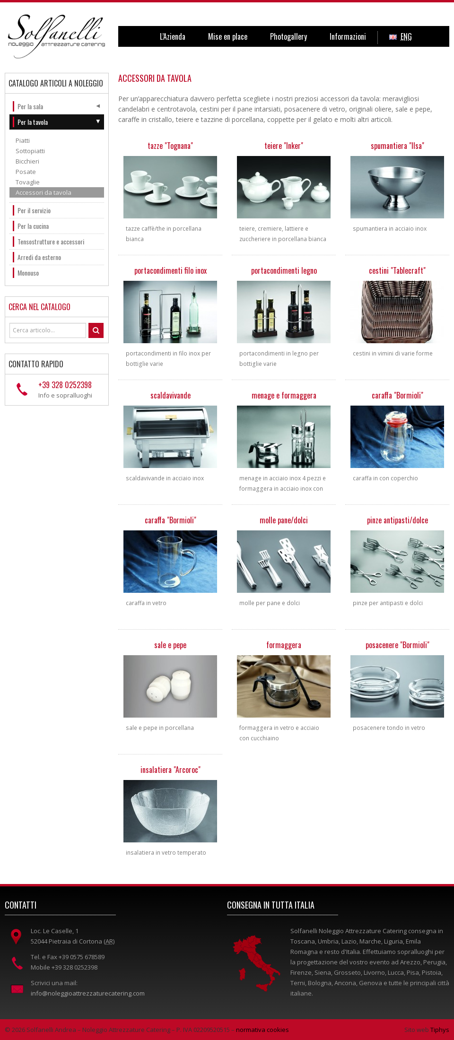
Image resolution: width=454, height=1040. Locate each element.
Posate (26, 171)
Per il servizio (34, 210)
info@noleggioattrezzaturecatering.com (88, 993)
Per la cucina (33, 226)
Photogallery (288, 36)
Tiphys (439, 1029)
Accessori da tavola (43, 192)
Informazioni (348, 36)
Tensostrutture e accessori (50, 241)
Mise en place (227, 36)
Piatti (23, 140)
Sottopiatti (30, 151)
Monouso (28, 272)
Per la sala (30, 106)
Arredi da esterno (39, 257)
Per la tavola (32, 122)
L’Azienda (172, 36)
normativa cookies (262, 1029)
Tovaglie (28, 182)
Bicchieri (27, 161)
